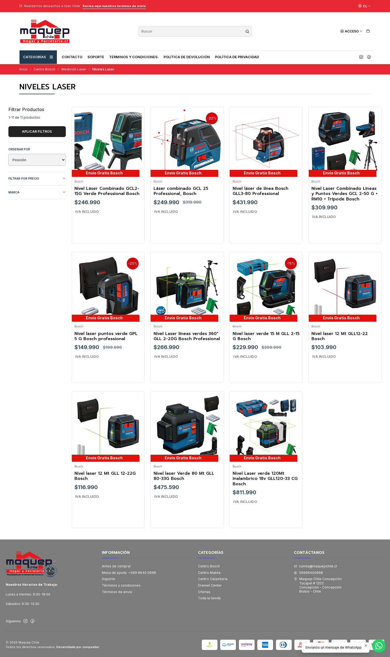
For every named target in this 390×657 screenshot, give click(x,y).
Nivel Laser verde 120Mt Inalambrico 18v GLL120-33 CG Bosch (265, 502)
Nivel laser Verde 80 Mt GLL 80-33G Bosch (184, 499)
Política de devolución (187, 57)
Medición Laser (73, 69)
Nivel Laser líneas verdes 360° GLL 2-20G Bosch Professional (187, 359)
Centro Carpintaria (212, 579)
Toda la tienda (209, 598)
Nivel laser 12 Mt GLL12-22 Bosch (339, 359)
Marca (37, 192)
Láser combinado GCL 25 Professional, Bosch (181, 191)
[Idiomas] (364, 6)
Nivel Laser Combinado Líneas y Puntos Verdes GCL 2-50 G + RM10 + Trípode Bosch (344, 194)
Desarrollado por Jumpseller (77, 647)
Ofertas (204, 592)
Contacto (72, 57)
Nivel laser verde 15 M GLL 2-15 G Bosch (266, 359)
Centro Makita (209, 573)
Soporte (95, 57)
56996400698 (308, 573)
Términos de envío (117, 592)
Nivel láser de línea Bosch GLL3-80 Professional (260, 191)
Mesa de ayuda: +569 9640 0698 (129, 573)
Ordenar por (19, 149)
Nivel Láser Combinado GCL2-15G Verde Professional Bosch (106, 191)
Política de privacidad (237, 57)
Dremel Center (210, 585)
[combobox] (195, 31)
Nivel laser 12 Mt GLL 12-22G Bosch (105, 499)
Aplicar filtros (37, 131)
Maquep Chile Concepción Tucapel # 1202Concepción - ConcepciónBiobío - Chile (318, 585)
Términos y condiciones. (134, 57)
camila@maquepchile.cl (315, 566)
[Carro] (368, 31)
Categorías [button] (38, 57)
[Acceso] (351, 31)
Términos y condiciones (121, 585)
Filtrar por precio (37, 179)
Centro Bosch (44, 69)
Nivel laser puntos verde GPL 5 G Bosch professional (106, 359)
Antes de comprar (116, 566)
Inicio (23, 69)
